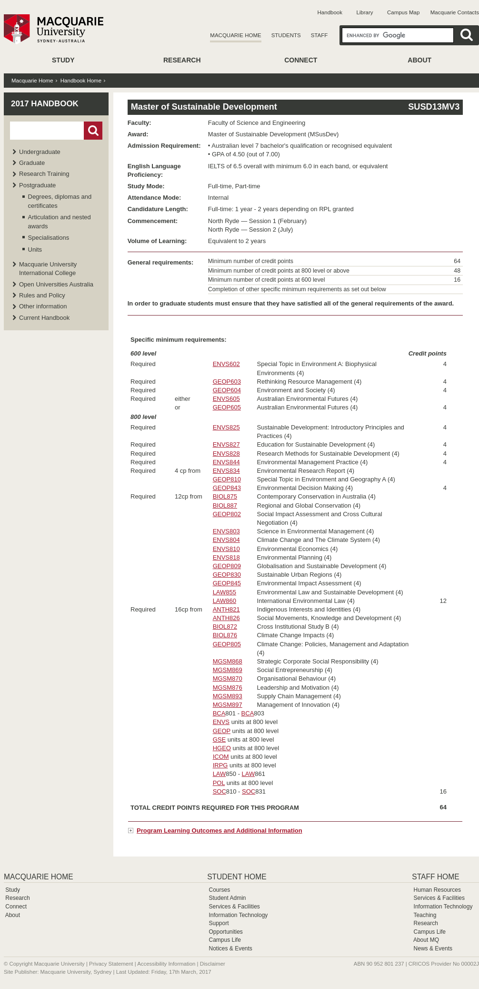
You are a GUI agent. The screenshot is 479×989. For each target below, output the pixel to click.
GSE (219, 739)
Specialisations (49, 237)
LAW (219, 773)
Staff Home (435, 877)
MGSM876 (227, 687)
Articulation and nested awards (59, 221)
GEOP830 (227, 574)
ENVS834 (226, 470)
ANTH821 (226, 609)
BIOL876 (225, 635)
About (419, 60)
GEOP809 (227, 566)
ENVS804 (226, 539)
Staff (319, 35)
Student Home (236, 877)
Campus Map (403, 12)
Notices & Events (230, 948)
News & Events (433, 948)
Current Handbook (44, 317)
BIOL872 (225, 626)
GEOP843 (227, 487)
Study (63, 60)
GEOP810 (227, 479)
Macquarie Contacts (454, 12)
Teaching (424, 915)
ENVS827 (226, 444)
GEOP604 (227, 390)
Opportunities (225, 931)
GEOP (221, 730)
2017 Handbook (45, 103)
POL (219, 782)
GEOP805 (227, 644)
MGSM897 (227, 704)
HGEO (222, 748)
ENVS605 (226, 398)
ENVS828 (226, 453)
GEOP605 (227, 407)
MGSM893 (227, 696)
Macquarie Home (235, 35)
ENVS (221, 721)
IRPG (220, 765)
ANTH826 (226, 618)
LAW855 (224, 592)
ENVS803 (226, 531)
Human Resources (437, 890)
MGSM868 (227, 661)
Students (286, 35)
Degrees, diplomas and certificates (60, 201)
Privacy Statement (111, 964)
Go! (93, 131)
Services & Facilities (234, 906)
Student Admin (227, 898)
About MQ (426, 940)
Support (219, 923)
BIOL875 (225, 496)
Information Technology (238, 915)
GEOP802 (227, 514)
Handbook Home (80, 80)
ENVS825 (226, 427)
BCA (219, 713)
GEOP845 (227, 583)
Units (35, 249)
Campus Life (224, 940)
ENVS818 (226, 557)
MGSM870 (227, 678)
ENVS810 (226, 548)
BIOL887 (225, 505)
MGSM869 (227, 669)
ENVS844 (226, 462)
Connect (300, 60)
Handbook (330, 12)
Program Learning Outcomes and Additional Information (219, 830)
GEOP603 (227, 381)
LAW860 (224, 600)
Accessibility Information (166, 964)
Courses (219, 890)
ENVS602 (226, 363)
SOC (219, 791)
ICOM (221, 756)
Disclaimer (212, 964)
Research (182, 60)
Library (364, 12)
